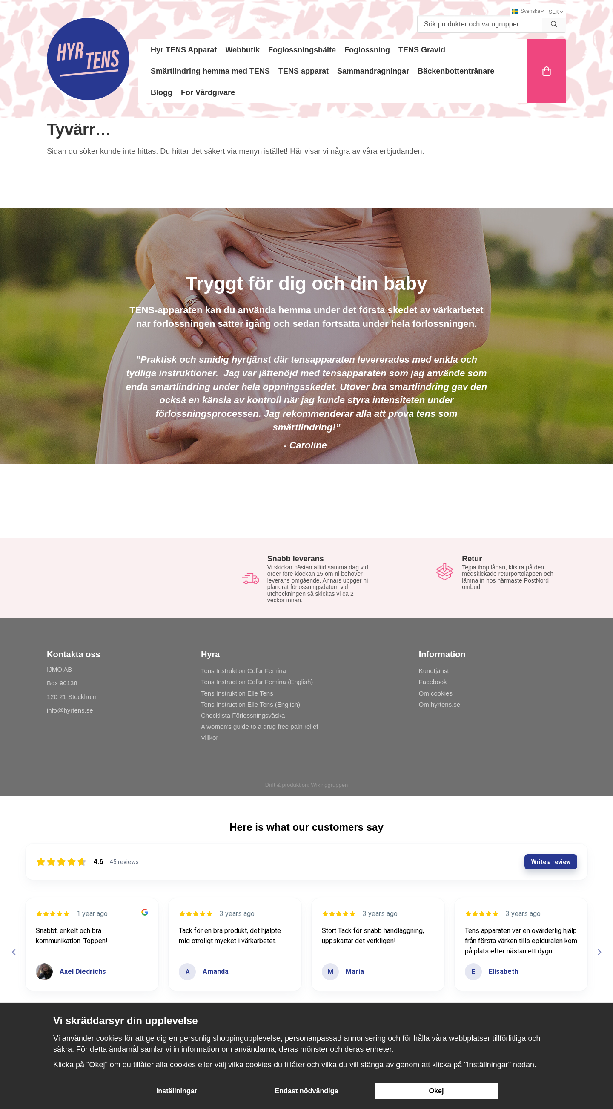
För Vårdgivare (208, 92)
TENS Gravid (421, 50)
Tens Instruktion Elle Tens (237, 693)
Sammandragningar (373, 71)
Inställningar (176, 1091)
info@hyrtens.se (70, 710)
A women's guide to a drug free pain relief (259, 726)
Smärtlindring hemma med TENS (210, 71)
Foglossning (367, 50)
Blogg (161, 92)
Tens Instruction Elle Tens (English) (250, 704)
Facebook (433, 681)
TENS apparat (303, 71)
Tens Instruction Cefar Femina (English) (257, 681)
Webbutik (242, 50)
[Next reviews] (599, 952)
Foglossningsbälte (302, 50)
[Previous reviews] (14, 952)
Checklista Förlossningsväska (243, 715)
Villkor (209, 737)
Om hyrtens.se (440, 704)
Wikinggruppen (329, 785)
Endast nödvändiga (306, 1091)
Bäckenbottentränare (456, 71)
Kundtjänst (434, 670)
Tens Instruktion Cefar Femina (243, 670)
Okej (436, 1091)
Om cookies (436, 693)
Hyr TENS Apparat (184, 50)
